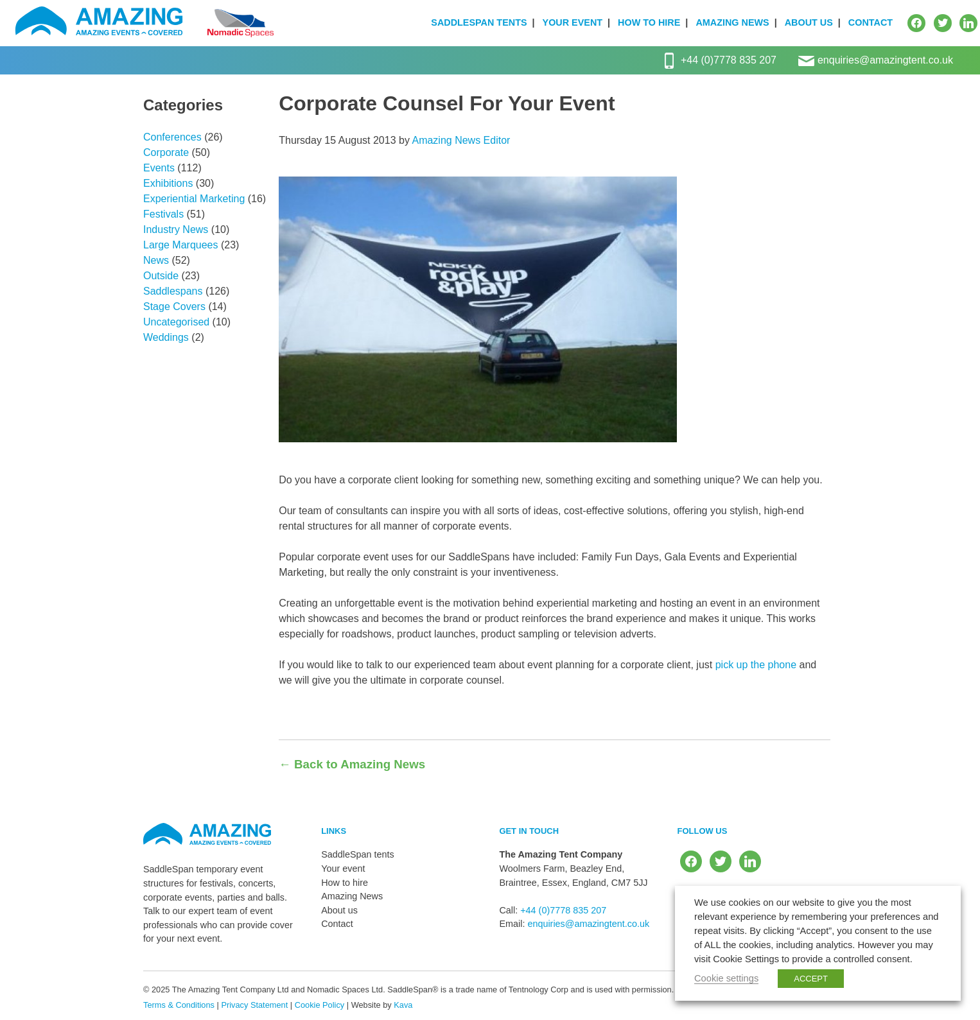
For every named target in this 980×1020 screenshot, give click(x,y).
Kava (403, 1005)
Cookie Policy (320, 1005)
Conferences (172, 137)
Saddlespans (173, 291)
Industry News (175, 229)
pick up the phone (755, 664)
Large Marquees (180, 244)
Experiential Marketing (194, 198)
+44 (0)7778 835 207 (728, 60)
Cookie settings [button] (726, 978)
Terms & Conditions (178, 1005)
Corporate (166, 152)
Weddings (166, 337)
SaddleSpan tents (479, 22)
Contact (870, 22)
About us (809, 22)
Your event (573, 22)
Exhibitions (168, 183)
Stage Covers (174, 306)
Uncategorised (176, 321)
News (156, 260)
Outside (161, 275)
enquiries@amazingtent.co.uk (885, 60)
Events (159, 167)
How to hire (649, 22)
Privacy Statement (254, 1005)
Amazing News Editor (461, 140)
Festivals (163, 214)
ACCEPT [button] (811, 978)
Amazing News (732, 22)
